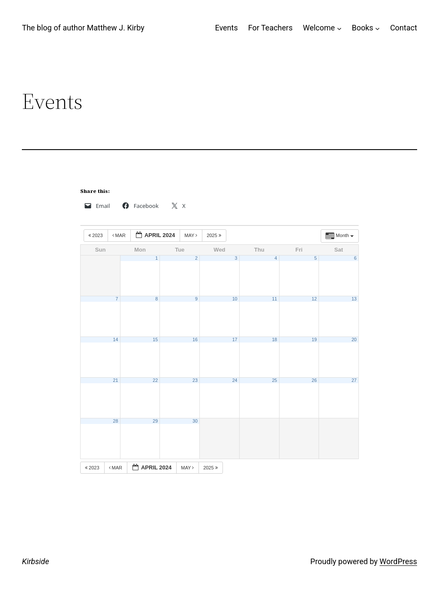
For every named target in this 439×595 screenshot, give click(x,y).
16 (195, 339)
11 (274, 298)
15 (155, 339)
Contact (403, 27)
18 (274, 339)
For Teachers (270, 27)
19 (314, 339)
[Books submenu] (377, 28)
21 (115, 380)
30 (195, 421)
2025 (215, 235)
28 (115, 421)
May (191, 235)
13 (354, 298)
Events (226, 27)
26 (314, 380)
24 (235, 380)
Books (362, 27)
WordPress (398, 561)
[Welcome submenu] (339, 28)
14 (115, 339)
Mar (119, 235)
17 (235, 339)
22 (155, 380)
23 (195, 380)
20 (354, 339)
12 (314, 298)
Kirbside (35, 561)
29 (155, 421)
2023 (96, 235)
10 (235, 298)
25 (274, 380)
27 (354, 380)
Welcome (319, 27)
